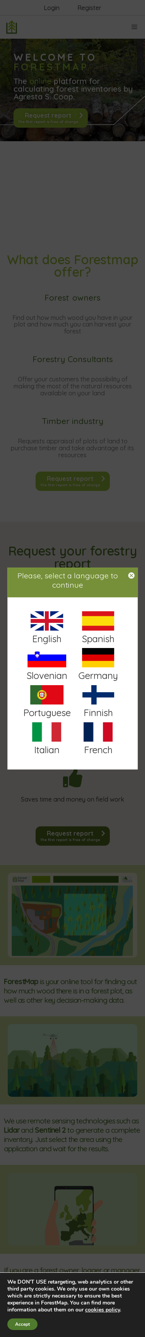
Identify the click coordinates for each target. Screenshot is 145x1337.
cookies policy (102, 1309)
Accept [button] (22, 1324)
